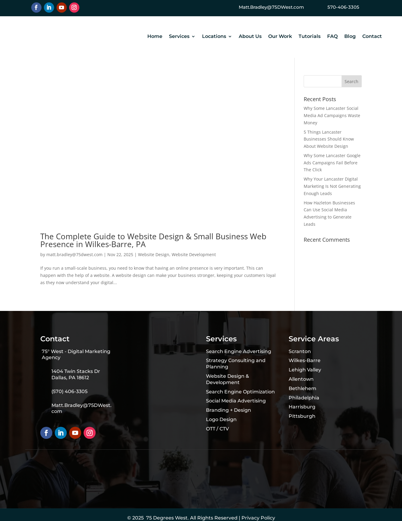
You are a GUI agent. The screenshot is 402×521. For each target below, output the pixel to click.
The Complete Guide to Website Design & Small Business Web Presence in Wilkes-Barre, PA (153, 240)
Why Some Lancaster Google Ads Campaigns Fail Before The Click (332, 163)
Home (154, 36)
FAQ (332, 36)
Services (179, 36)
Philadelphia (304, 398)
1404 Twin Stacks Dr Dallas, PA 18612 (75, 374)
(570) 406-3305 (69, 391)
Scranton (300, 351)
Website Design (153, 254)
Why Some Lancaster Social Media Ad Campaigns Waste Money (332, 115)
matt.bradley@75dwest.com (74, 254)
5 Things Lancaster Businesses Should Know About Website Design (329, 139)
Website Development (194, 254)
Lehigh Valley (305, 370)
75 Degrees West (167, 518)
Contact (372, 36)
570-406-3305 (343, 7)
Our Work (280, 36)
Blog (350, 36)
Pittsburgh (302, 416)
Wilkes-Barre (305, 360)
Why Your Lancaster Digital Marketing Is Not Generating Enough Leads (332, 186)
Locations (214, 36)
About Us (250, 36)
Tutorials (310, 36)
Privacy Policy (258, 518)
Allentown (301, 379)
